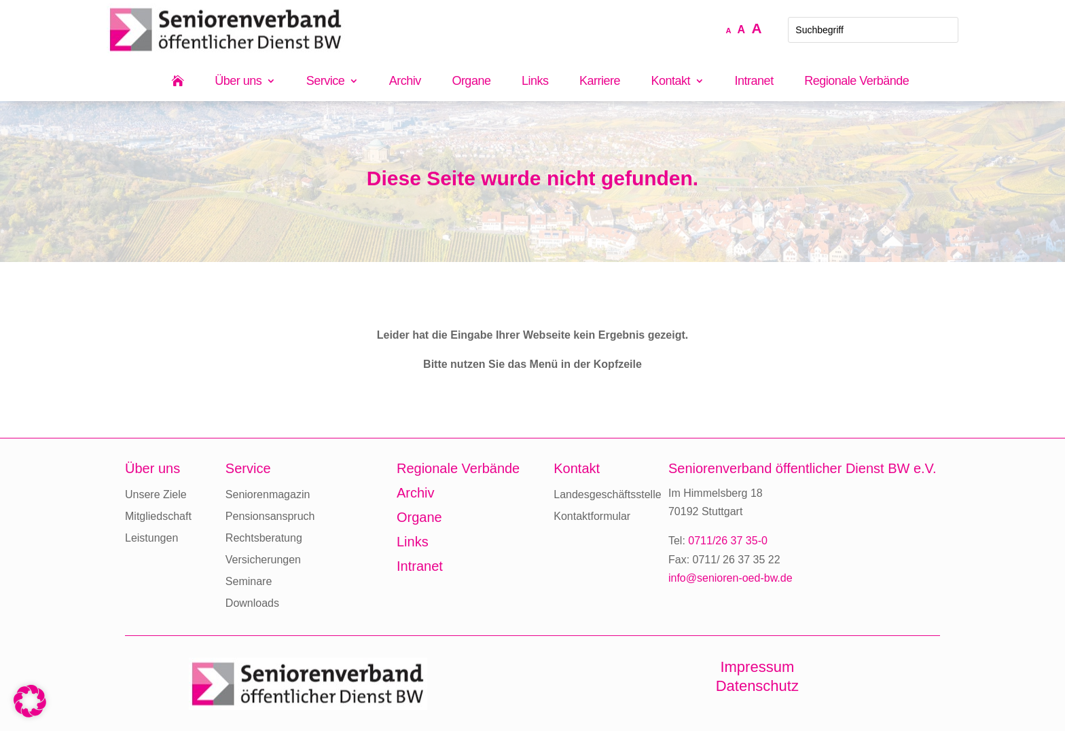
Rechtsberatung (263, 538)
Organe (471, 82)
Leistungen (151, 538)
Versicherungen (263, 559)
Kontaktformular (592, 516)
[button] (30, 701)
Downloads (252, 603)
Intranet (754, 82)
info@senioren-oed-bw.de (730, 578)
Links (535, 82)
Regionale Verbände (856, 82)
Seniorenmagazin (267, 494)
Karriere (599, 82)
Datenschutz (757, 685)
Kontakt (671, 82)
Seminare (248, 581)
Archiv (405, 82)
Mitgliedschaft (158, 516)
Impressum (757, 666)
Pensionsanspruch (270, 516)
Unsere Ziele (156, 494)
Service (325, 82)
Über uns (238, 82)
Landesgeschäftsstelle (607, 494)
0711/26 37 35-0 (728, 540)
